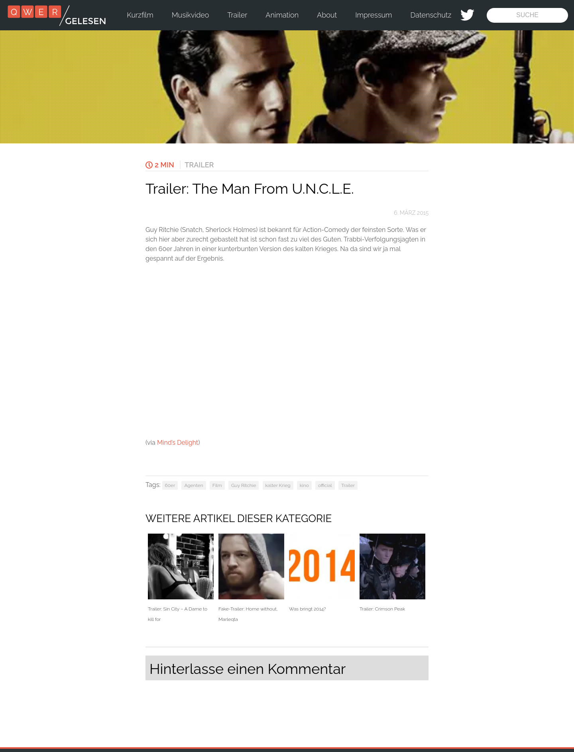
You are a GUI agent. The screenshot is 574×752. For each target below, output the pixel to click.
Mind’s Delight (177, 442)
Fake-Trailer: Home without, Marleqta (251, 578)
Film (217, 485)
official (325, 485)
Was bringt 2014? (322, 573)
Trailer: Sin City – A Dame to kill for (181, 578)
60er (170, 485)
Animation (282, 15)
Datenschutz (431, 15)
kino (304, 485)
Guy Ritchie (243, 485)
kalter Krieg (278, 485)
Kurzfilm (140, 15)
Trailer (237, 15)
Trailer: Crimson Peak (392, 573)
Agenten (193, 485)
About (327, 15)
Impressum (373, 15)
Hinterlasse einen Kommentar (247, 668)
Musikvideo (190, 15)
